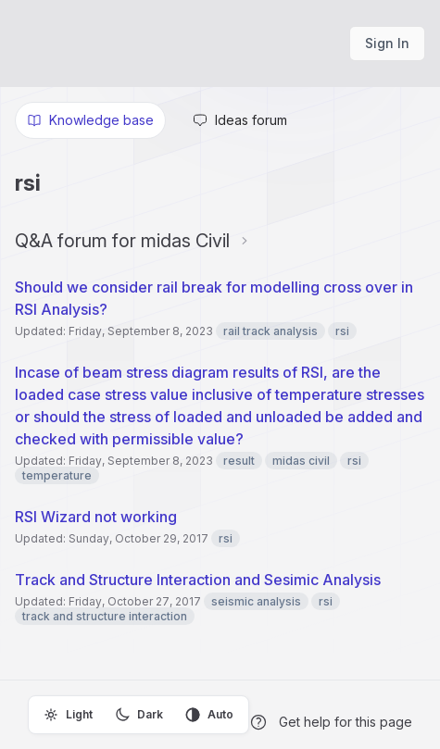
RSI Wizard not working (96, 516)
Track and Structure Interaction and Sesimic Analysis (198, 579)
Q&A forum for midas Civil (122, 241)
